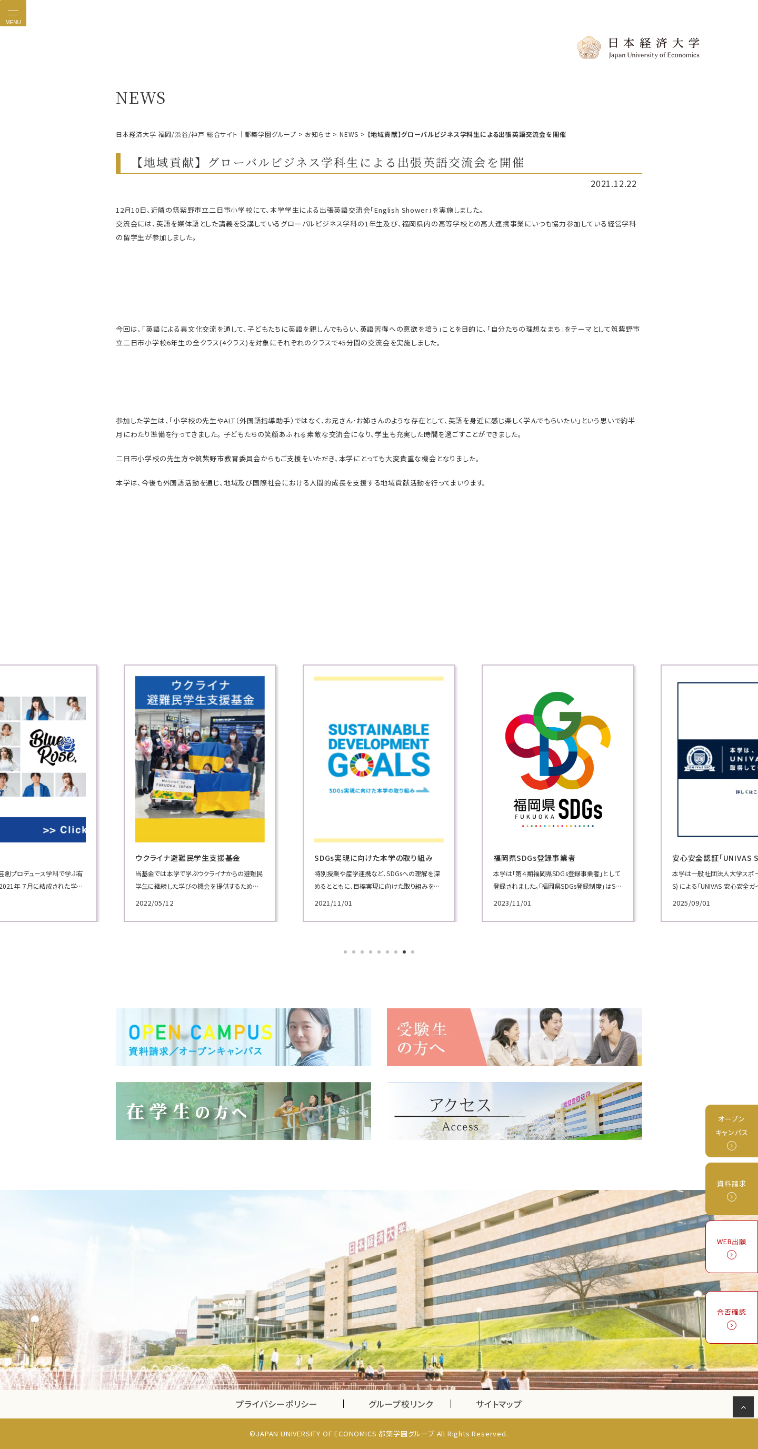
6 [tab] (388, 953)
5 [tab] (380, 953)
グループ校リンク (409, 1403)
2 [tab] (354, 953)
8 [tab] (405, 953)
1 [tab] (346, 953)
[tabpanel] (120, 793)
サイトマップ (499, 1403)
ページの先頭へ (745, 1409)
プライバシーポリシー (277, 1403)
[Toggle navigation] (13, 13)
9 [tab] (413, 953)
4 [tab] (371, 953)
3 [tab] (363, 953)
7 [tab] (397, 953)
